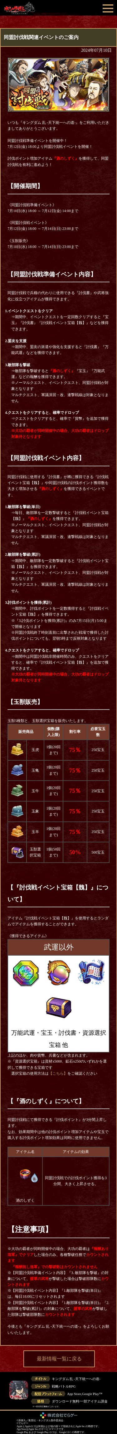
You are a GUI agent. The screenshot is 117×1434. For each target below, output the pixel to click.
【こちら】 (58, 1073)
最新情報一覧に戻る (59, 1358)
